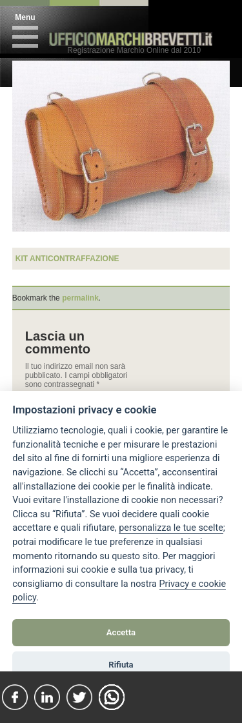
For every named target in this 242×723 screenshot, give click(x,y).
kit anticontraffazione (67, 258)
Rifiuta (120, 664)
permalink (80, 297)
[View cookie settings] (171, 528)
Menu (25, 17)
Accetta (121, 632)
